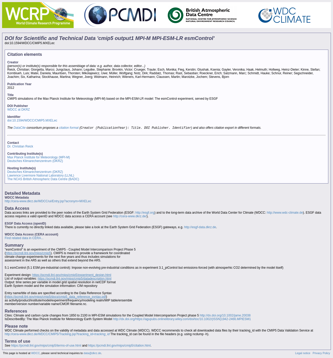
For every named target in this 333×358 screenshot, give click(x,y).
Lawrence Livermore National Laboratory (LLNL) (40, 176)
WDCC (35, 353)
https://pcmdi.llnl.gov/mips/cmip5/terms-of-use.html (46, 346)
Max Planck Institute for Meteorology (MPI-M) (38, 158)
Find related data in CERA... (24, 238)
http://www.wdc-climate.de (285, 213)
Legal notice (302, 353)
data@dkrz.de (92, 353)
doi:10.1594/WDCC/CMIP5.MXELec (32, 120)
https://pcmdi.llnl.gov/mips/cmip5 (28, 253)
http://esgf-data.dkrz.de (200, 227)
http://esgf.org (144, 213)
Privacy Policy (321, 353)
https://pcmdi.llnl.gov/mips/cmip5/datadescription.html (74, 279)
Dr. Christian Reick (20, 147)
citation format (69, 128)
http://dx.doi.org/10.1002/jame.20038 (225, 316)
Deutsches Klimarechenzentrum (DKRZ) (35, 161)
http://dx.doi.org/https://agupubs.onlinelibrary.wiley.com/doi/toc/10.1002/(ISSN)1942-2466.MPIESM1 (182, 319)
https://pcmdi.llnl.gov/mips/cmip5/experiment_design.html (71, 275)
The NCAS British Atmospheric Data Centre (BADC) (43, 179)
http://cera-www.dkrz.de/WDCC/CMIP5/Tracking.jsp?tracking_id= (57, 334)
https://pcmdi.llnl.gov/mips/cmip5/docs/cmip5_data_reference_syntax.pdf (56, 297)
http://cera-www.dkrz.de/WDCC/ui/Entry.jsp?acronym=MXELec (48, 202)
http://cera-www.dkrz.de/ (130, 217)
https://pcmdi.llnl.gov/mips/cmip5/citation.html (119, 346)
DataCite (20, 128)
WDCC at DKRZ (18, 109)
